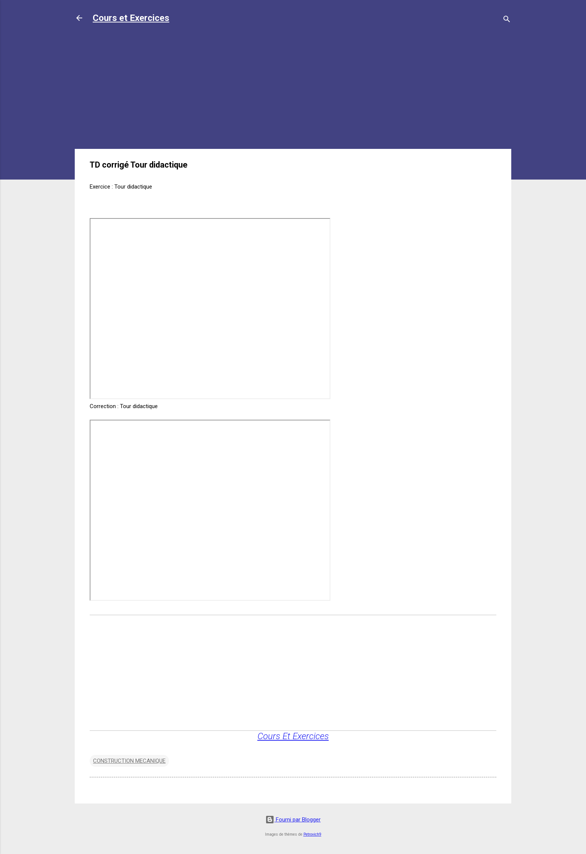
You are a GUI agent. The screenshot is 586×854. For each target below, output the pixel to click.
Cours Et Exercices (293, 736)
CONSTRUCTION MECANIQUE (129, 760)
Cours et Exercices (131, 18)
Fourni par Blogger (293, 819)
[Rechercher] (506, 20)
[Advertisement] (293, 90)
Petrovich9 (312, 834)
